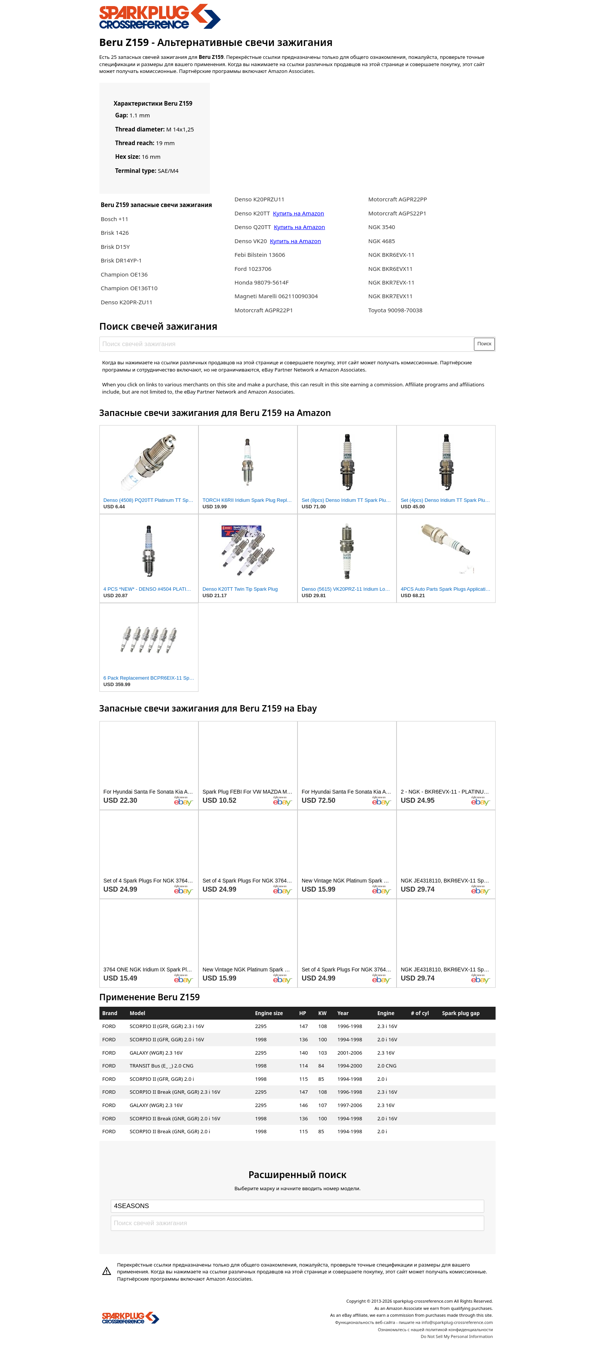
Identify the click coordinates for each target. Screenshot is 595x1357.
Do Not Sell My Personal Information (457, 1336)
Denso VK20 (251, 241)
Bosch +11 (114, 219)
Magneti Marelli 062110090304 (276, 296)
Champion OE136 (124, 274)
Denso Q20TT (253, 227)
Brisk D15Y (115, 246)
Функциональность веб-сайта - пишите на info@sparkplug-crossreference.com (414, 1322)
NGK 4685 (381, 241)
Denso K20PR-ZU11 (127, 302)
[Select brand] (297, 1206)
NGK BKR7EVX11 (390, 296)
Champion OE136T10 (129, 288)
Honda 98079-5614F (262, 282)
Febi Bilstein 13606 (260, 254)
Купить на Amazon (298, 213)
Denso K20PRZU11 (260, 199)
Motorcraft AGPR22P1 (264, 310)
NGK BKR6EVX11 (390, 268)
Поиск (484, 343)
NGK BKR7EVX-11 (391, 282)
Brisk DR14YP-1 (121, 260)
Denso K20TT (252, 213)
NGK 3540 (381, 227)
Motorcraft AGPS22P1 (397, 213)
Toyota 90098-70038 (395, 310)
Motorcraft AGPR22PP (397, 199)
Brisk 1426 (115, 232)
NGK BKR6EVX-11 (391, 254)
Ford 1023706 (253, 268)
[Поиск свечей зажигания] (287, 344)
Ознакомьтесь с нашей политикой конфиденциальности (435, 1329)
